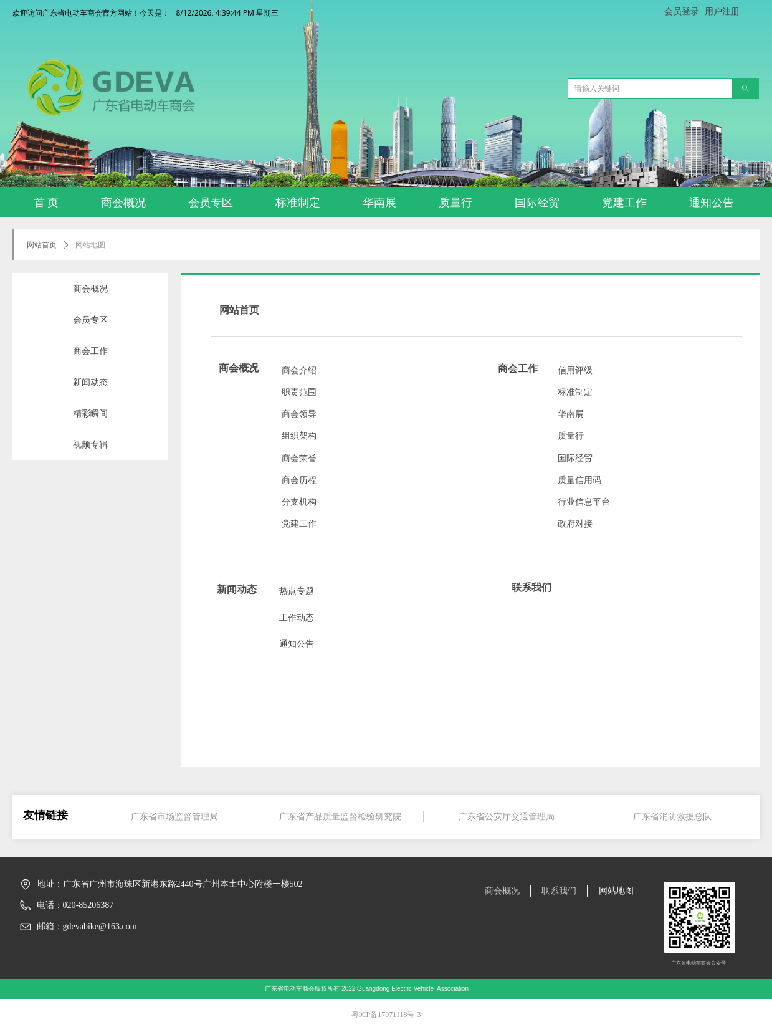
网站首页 (42, 245)
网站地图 (90, 245)
